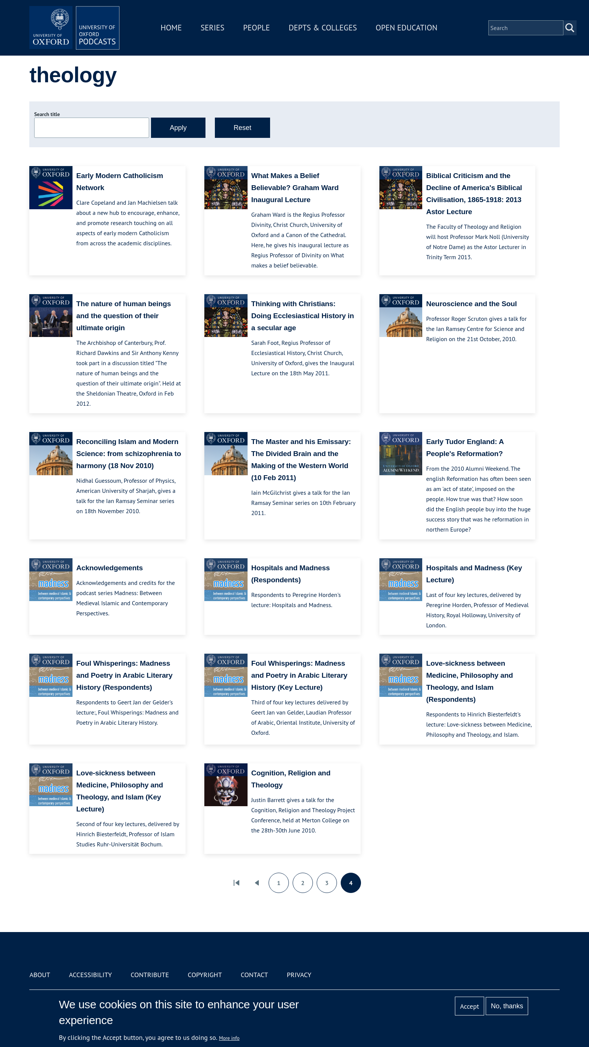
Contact (254, 974)
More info (229, 1038)
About (39, 974)
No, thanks (507, 1006)
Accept (469, 1006)
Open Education (406, 28)
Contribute (150, 974)
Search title (47, 114)
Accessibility (90, 974)
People (256, 28)
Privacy (299, 974)
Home (171, 28)
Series (212, 28)
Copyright (205, 974)
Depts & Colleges (323, 28)
